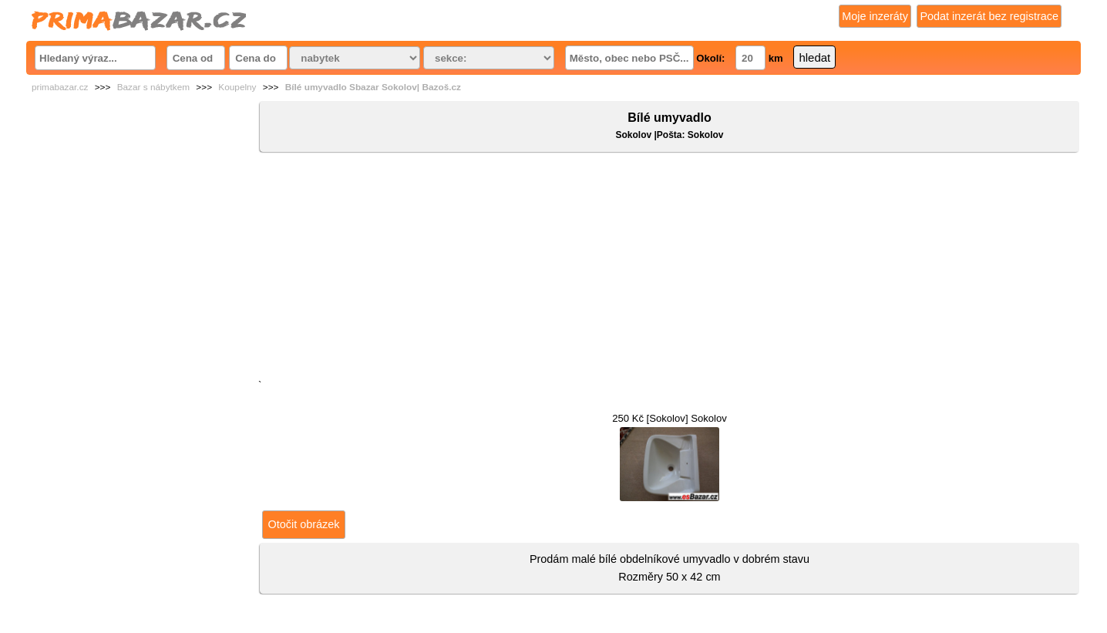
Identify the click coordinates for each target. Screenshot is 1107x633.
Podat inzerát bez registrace (989, 16)
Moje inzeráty (875, 16)
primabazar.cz (60, 87)
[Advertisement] (669, 269)
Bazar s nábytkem (153, 87)
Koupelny (237, 87)
